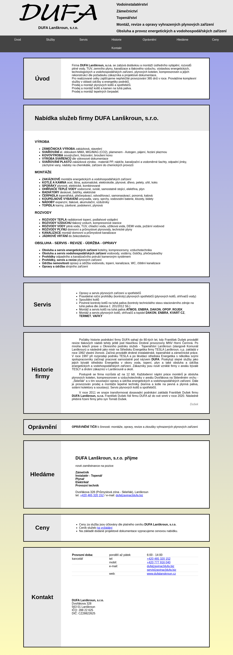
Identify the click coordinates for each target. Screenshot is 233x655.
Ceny (189, 39)
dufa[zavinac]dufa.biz (129, 486)
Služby (43, 39)
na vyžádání (104, 519)
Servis (73, 39)
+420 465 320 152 (92, 486)
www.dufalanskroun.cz (161, 565)
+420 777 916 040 (158, 554)
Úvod (14, 39)
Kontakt (218, 39)
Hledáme (160, 39)
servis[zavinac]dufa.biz (161, 561)
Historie (102, 39)
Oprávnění (131, 39)
